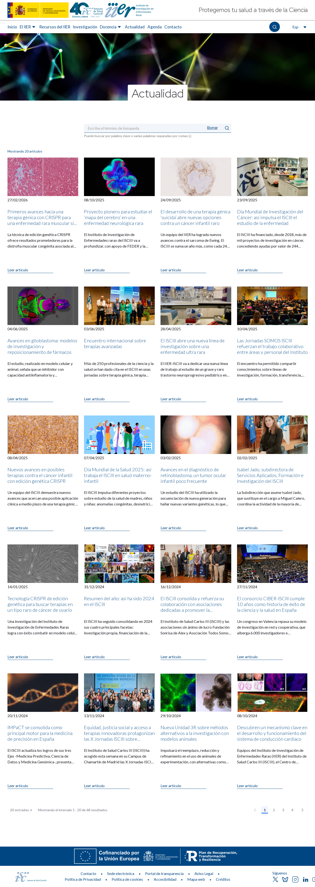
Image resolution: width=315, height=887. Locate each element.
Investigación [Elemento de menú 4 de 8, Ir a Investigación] (85, 26)
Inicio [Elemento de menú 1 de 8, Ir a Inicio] (12, 26)
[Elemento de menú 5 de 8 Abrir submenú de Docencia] (111, 27)
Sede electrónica (120, 873)
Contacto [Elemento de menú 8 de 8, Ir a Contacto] (173, 26)
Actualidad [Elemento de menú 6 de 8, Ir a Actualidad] (135, 26)
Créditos (223, 879)
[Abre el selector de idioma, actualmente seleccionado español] (299, 27)
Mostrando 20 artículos (24, 151)
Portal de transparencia (164, 873)
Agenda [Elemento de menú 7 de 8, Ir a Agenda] (155, 26)
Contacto (88, 873)
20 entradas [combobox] (22, 810)
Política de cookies (127, 879)
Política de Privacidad (83, 879)
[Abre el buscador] (274, 27)
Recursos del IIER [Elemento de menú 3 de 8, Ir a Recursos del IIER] (54, 26)
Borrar (212, 127)
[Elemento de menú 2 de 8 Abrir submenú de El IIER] (28, 27)
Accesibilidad (165, 879)
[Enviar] (227, 128)
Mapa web (196, 879)
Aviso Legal (203, 873)
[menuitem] (12, 27)
